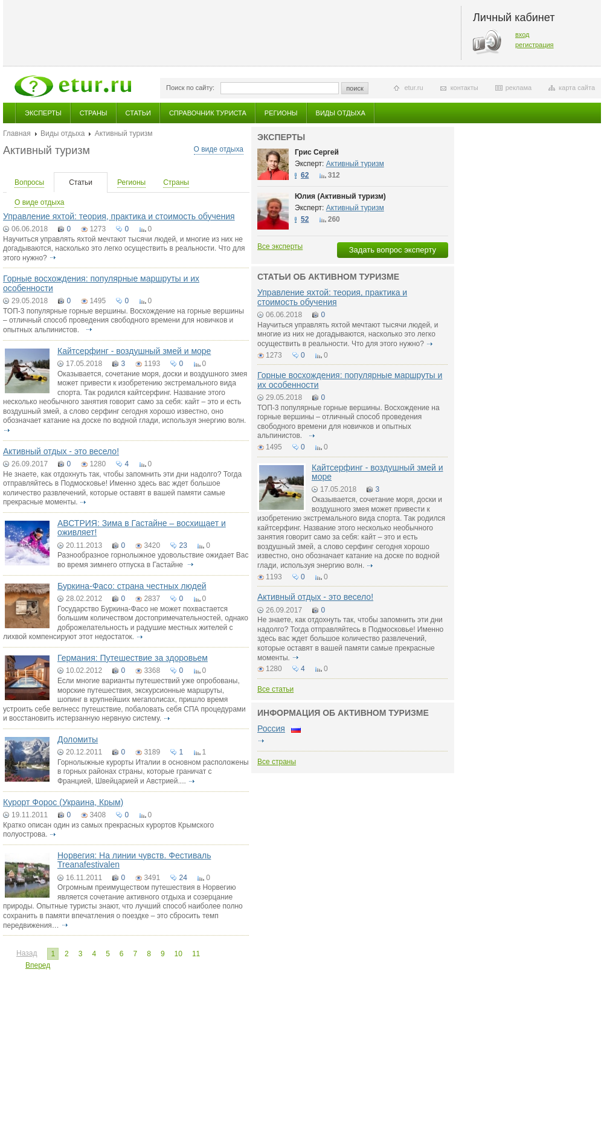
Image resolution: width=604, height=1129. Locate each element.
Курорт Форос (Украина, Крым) (63, 802)
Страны (94, 113)
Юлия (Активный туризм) (340, 196)
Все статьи (275, 689)
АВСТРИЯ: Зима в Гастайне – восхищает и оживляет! (141, 527)
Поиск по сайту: (190, 87)
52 (305, 219)
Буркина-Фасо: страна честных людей (132, 586)
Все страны (276, 761)
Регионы (281, 113)
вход (522, 34)
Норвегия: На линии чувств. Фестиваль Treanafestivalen (134, 860)
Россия (271, 728)
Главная (17, 133)
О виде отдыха (218, 149)
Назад (26, 953)
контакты (464, 87)
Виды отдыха (340, 113)
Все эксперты (280, 246)
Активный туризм (355, 163)
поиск (355, 88)
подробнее (52, 258)
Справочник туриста (207, 113)
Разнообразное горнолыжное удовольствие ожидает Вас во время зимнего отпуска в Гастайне (152, 560)
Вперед (37, 965)
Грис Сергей (317, 152)
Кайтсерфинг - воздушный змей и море (134, 351)
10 (178, 954)
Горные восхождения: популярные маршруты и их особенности (101, 283)
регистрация (534, 44)
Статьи (138, 113)
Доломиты (77, 739)
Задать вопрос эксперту (392, 249)
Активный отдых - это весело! (61, 451)
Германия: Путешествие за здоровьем (132, 658)
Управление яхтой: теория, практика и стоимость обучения (119, 216)
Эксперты (43, 113)
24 (183, 877)
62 (305, 175)
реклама (519, 87)
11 (196, 954)
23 (183, 545)
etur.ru (413, 87)
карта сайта (577, 87)
